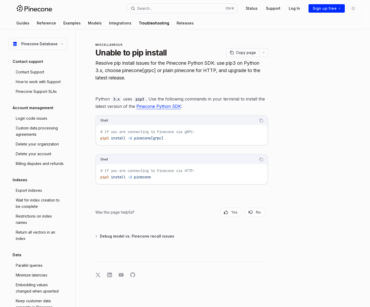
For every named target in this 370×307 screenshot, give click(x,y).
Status (252, 8)
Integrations (120, 23)
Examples (72, 23)
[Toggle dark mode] (353, 8)
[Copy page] (242, 52)
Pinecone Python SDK (158, 106)
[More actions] (263, 52)
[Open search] (182, 8)
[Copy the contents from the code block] (261, 120)
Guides (22, 23)
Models (95, 23)
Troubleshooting (154, 23)
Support (273, 8)
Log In (294, 8)
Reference (46, 23)
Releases (185, 23)
